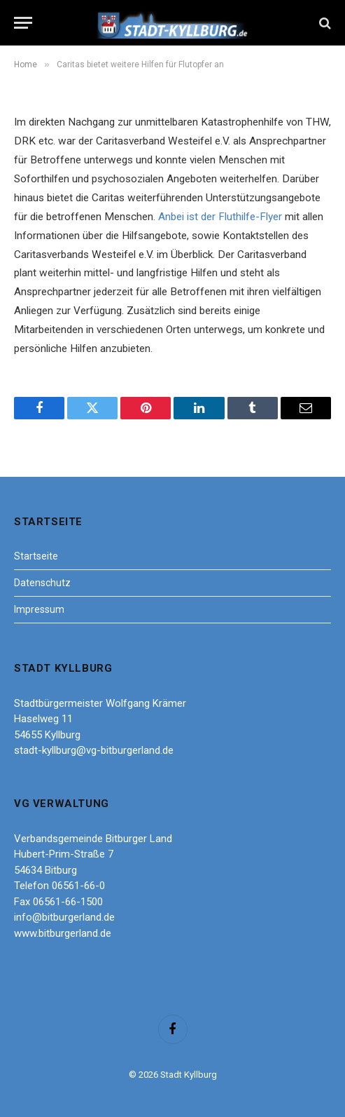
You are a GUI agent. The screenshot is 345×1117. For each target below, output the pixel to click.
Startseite (36, 556)
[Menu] (23, 23)
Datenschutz (42, 582)
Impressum (39, 609)
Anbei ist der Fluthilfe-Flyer (220, 216)
